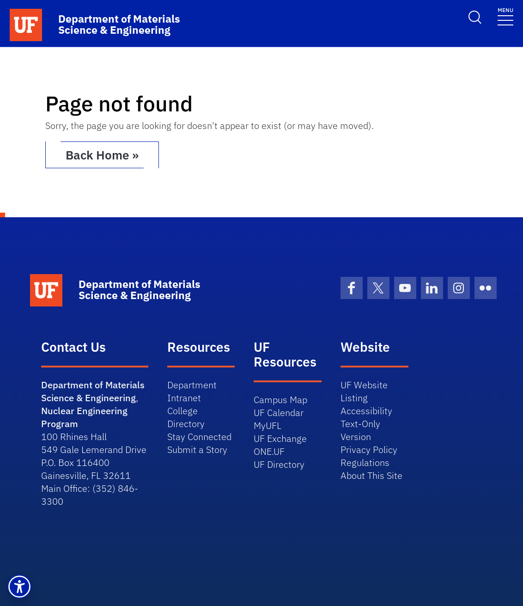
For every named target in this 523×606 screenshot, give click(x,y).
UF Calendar (279, 412)
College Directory (186, 417)
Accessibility (366, 410)
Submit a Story (197, 449)
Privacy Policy (369, 449)
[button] (19, 587)
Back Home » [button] (102, 155)
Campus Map (280, 399)
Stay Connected (199, 436)
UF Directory (279, 464)
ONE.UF (269, 451)
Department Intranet (192, 391)
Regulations (365, 462)
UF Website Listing (364, 391)
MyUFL (267, 425)
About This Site (371, 475)
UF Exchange (280, 438)
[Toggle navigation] (505, 16)
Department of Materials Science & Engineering (93, 391)
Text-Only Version (360, 430)
